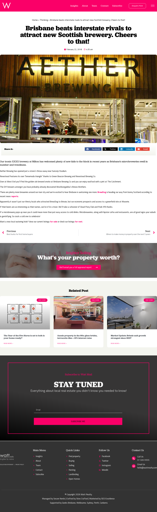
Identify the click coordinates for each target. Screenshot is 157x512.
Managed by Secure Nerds (53, 498)
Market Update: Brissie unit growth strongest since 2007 (128, 336)
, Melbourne (81, 502)
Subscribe (117, 5)
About (85, 5)
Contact (105, 5)
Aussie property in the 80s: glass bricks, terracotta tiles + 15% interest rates (77, 336)
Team (94, 5)
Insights (74, 5)
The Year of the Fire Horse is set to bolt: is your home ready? (24, 336)
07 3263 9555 (143, 459)
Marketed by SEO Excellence (102, 498)
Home (35, 20)
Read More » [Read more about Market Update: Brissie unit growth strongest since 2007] (115, 343)
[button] (93, 149)
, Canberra (103, 502)
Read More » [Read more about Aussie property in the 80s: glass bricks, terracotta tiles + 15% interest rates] (62, 343)
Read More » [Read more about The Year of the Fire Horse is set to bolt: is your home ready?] (8, 343)
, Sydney (89, 502)
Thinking (44, 20)
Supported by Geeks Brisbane (63, 502)
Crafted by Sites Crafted (77, 498)
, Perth (96, 502)
